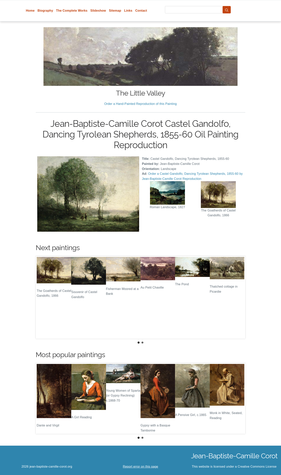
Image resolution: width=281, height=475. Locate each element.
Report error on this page (140, 466)
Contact (141, 10)
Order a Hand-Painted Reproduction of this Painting (140, 103)
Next (239, 297)
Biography (45, 10)
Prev (42, 297)
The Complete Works (72, 10)
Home (30, 10)
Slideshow (98, 10)
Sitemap (115, 10)
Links (128, 10)
